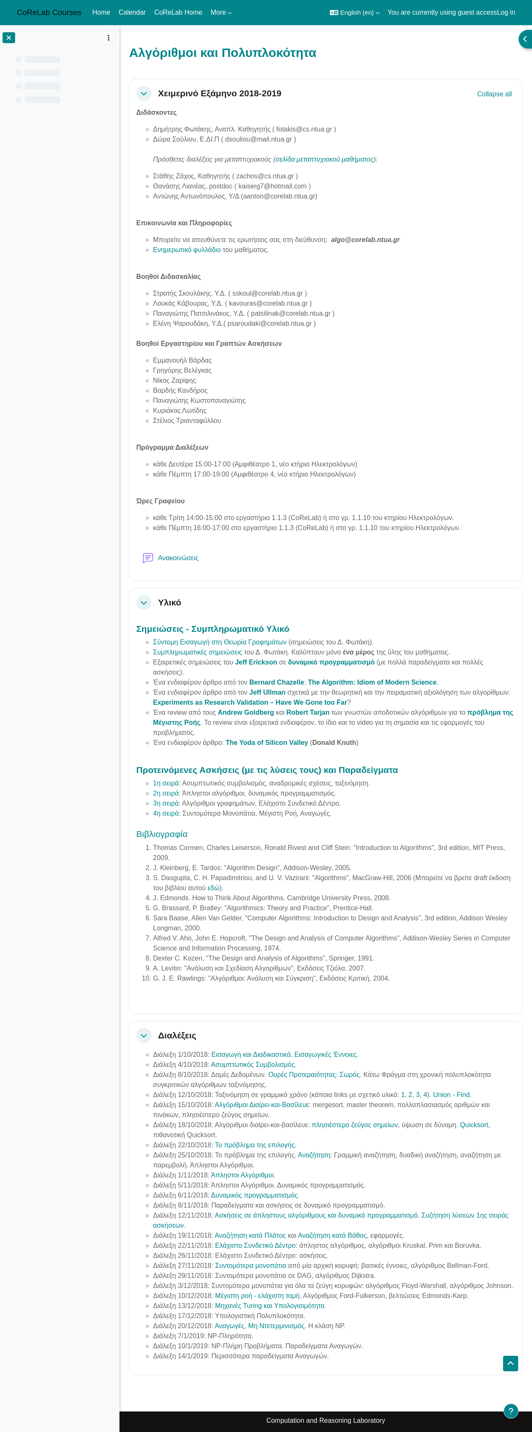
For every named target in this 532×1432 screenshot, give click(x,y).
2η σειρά (166, 793)
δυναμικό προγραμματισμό (331, 662)
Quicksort (474, 1124)
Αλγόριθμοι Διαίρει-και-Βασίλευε (262, 1104)
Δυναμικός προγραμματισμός (254, 1195)
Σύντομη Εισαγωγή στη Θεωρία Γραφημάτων (220, 642)
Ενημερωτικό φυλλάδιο (187, 249)
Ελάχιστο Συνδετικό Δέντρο (255, 1245)
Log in (506, 12)
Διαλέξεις (177, 1035)
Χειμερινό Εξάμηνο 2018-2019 (219, 93)
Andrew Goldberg (246, 712)
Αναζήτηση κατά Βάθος (332, 1235)
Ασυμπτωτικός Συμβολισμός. (253, 1064)
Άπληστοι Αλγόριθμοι (242, 1175)
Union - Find (451, 1094)
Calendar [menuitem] (132, 12)
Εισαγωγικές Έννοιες (325, 1054)
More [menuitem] (218, 12)
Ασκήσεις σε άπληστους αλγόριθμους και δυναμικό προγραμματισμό (316, 1215)
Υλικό (169, 602)
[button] (354, 12)
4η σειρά (166, 813)
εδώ (214, 887)
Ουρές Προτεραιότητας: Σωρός (314, 1074)
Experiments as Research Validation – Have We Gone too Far (250, 702)
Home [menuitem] (101, 12)
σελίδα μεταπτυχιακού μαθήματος (324, 159)
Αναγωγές (229, 1325)
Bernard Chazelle (276, 682)
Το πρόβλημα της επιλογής (255, 1145)
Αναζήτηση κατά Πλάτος (250, 1235)
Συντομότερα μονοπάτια (250, 1265)
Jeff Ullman (267, 692)
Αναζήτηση (314, 1155)
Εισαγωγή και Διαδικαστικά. (252, 1054)
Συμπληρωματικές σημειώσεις (197, 652)
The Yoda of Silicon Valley (267, 742)
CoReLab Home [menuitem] (178, 12)
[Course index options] (108, 37)
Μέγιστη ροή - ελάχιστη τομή (257, 1295)
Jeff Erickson (256, 662)
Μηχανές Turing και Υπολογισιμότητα (269, 1305)
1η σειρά (166, 783)
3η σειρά (166, 803)
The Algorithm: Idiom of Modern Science (372, 682)
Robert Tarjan (308, 712)
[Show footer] (511, 1411)
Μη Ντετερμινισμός (276, 1325)
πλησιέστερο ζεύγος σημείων (355, 1124)
